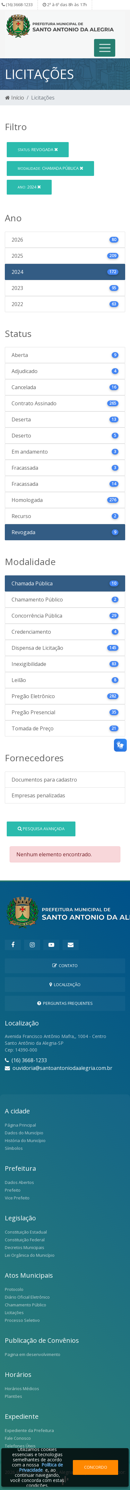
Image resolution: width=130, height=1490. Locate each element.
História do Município (25, 1140)
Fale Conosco (18, 1438)
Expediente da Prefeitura (29, 1430)
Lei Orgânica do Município (30, 1255)
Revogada (38, 149)
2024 (29, 187)
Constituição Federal (25, 1240)
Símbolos (14, 1148)
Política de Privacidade (41, 1467)
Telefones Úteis (20, 1446)
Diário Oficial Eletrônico (27, 1297)
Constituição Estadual (26, 1232)
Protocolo (14, 1289)
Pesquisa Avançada (41, 829)
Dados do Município (24, 1133)
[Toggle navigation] (105, 48)
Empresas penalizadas (38, 795)
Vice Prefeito (17, 1198)
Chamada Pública (50, 168)
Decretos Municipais (24, 1247)
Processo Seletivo (22, 1320)
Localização (65, 984)
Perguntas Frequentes (65, 1003)
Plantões (13, 1396)
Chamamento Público (25, 1305)
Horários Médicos (22, 1388)
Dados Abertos (19, 1182)
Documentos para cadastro (44, 779)
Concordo (95, 1467)
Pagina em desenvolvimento (32, 1354)
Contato (65, 965)
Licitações (14, 1312)
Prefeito (13, 1190)
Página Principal (20, 1125)
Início (14, 97)
